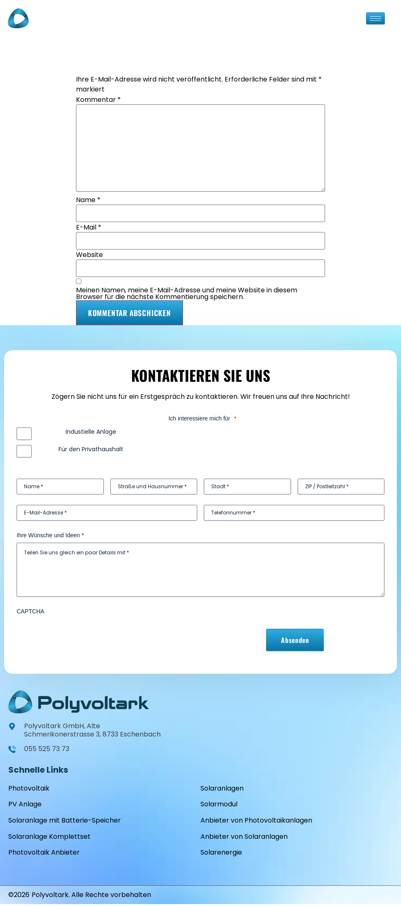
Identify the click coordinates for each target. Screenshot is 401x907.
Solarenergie (221, 855)
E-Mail (88, 227)
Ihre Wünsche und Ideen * (50, 535)
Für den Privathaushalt (91, 449)
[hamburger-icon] (375, 18)
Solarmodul (218, 805)
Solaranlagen (222, 788)
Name (88, 200)
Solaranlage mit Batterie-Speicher (64, 821)
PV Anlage (25, 805)
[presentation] (80, 635)
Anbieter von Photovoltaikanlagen (256, 821)
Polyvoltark (50, 897)
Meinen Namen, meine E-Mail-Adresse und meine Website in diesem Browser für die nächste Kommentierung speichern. (186, 293)
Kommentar (98, 99)
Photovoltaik (28, 788)
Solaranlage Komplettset (49, 838)
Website (89, 255)
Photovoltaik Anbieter (44, 855)
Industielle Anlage (91, 432)
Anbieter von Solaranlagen (244, 838)
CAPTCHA (30, 611)
